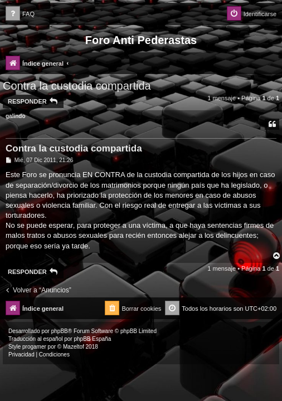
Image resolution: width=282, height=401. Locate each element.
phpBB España (92, 339)
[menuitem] (20, 14)
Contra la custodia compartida (77, 86)
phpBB (59, 331)
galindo (16, 116)
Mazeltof (73, 347)
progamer (34, 347)
